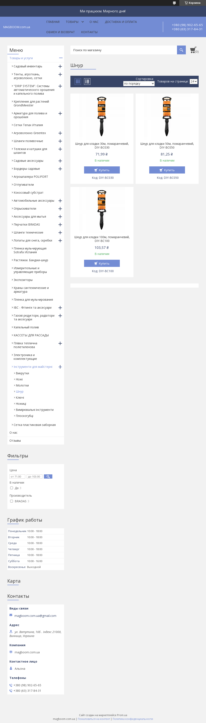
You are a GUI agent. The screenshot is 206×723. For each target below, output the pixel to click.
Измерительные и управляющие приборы (30, 270)
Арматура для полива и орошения (30, 115)
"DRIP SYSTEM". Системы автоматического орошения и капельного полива (34, 89)
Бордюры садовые (27, 169)
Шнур (20, 391)
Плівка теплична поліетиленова (25, 345)
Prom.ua (122, 715)
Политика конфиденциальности (133, 719)
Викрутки (22, 373)
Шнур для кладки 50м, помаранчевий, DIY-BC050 (167, 145)
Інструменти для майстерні (33, 367)
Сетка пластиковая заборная (35, 425)
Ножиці (21, 404)
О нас (94, 22)
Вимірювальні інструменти (35, 410)
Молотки (22, 385)
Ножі (19, 379)
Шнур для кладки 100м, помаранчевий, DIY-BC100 (102, 239)
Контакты (89, 32)
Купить (104, 170)
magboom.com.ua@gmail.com (35, 616)
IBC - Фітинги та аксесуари (33, 307)
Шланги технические (28, 232)
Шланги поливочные (28, 141)
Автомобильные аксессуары (34, 200)
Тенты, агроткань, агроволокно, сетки (28, 76)
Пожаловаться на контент (94, 719)
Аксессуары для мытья (30, 216)
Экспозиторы (23, 280)
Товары (72, 22)
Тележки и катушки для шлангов (30, 151)
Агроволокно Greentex (30, 133)
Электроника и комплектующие (25, 357)
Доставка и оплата (121, 22)
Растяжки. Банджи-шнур (31, 260)
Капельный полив (26, 327)
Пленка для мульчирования (33, 299)
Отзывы (15, 440)
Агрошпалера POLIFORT (31, 177)
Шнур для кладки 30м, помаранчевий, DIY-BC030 (102, 145)
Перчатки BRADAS (27, 224)
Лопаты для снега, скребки (33, 240)
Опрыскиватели (25, 208)
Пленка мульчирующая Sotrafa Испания (30, 250)
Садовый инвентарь (28, 66)
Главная (52, 22)
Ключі (20, 397)
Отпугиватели (24, 185)
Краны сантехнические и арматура (31, 290)
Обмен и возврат (60, 32)
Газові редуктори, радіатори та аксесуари (34, 317)
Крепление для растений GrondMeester (31, 103)
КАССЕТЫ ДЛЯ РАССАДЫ (31, 335)
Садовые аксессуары (28, 161)
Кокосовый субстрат (29, 192)
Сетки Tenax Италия (28, 125)
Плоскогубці (24, 416)
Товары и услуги (21, 58)
